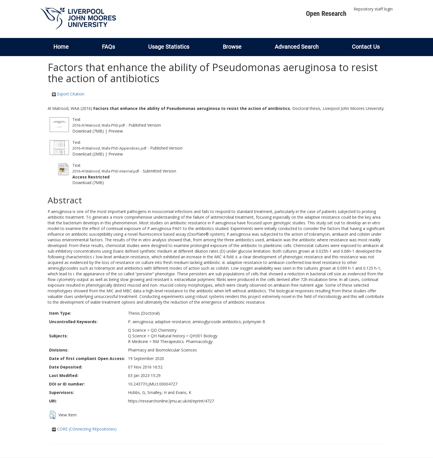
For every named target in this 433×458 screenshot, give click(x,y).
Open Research (326, 14)
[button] (52, 415)
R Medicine (138, 341)
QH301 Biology (203, 335)
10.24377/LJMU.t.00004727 (152, 384)
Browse (232, 46)
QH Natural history (168, 335)
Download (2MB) (88, 154)
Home (61, 46)
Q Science (137, 330)
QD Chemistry (163, 330)
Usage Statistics (168, 46)
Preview (115, 131)
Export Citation (68, 94)
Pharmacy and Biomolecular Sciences (162, 350)
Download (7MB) (88, 131)
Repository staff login (373, 9)
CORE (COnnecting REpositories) (84, 429)
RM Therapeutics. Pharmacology (183, 341)
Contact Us (366, 46)
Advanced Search (297, 46)
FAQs (108, 46)
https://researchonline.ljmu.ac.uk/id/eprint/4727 (171, 401)
